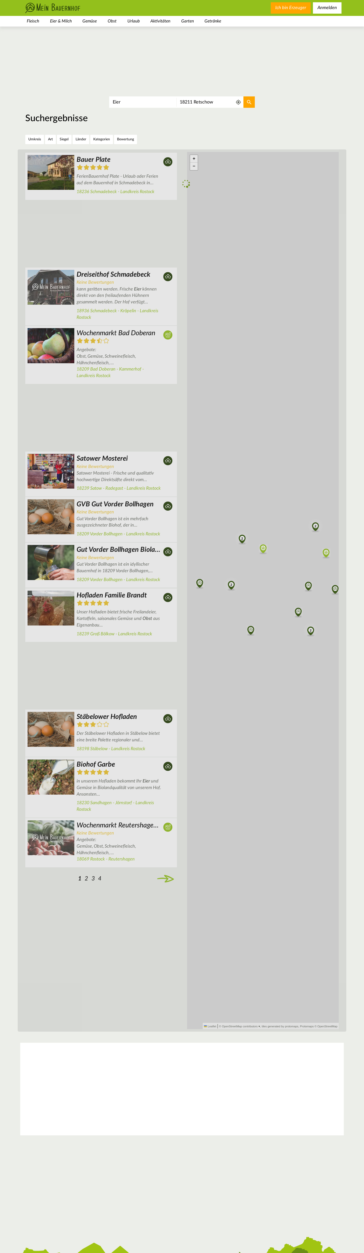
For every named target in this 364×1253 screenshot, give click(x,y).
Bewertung (125, 139)
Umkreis (34, 139)
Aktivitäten (160, 21)
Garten (187, 21)
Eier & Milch (61, 21)
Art (50, 139)
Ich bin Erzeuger (290, 8)
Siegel (64, 139)
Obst (112, 21)
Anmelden (327, 8)
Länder (81, 139)
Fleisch (33, 21)
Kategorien (101, 139)
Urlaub (133, 21)
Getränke (212, 21)
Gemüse (89, 21)
